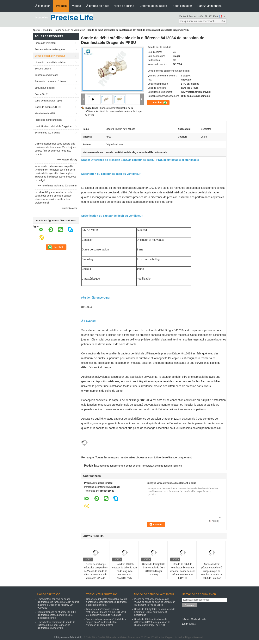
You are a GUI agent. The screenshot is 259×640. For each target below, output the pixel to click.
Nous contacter (182, 5)
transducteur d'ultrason (47, 75)
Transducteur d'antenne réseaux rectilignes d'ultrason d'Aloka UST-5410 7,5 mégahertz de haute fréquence (106, 612)
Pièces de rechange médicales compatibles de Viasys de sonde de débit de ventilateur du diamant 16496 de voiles (96, 573)
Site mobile (189, 624)
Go (223, 21)
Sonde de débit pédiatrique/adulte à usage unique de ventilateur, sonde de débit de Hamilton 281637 (212, 573)
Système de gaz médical (47, 132)
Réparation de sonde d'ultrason (51, 81)
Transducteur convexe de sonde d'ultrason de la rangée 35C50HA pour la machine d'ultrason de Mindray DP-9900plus (58, 603)
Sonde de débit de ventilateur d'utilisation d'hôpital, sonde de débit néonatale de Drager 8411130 (182, 571)
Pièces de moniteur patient (48, 120)
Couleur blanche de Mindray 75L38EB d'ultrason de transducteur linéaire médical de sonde (57, 615)
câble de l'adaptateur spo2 (48, 100)
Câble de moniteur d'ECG (48, 107)
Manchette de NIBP (45, 113)
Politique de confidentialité (67, 637)
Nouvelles (41, 17)
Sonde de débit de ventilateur (70, 30)
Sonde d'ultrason (43, 68)
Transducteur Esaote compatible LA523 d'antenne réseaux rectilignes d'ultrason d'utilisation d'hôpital (106, 602)
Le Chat (160, 103)
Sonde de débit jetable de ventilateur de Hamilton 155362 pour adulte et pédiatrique (154, 612)
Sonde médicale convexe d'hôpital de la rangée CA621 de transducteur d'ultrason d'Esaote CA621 (106, 622)
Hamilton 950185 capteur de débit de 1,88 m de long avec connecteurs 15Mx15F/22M (124, 571)
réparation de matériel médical (50, 62)
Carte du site (198, 619)
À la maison (43, 5)
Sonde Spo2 (41, 94)
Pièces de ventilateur (45, 43)
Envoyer (189, 605)
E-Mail (185, 619)
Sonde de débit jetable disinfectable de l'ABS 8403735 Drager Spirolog (153, 569)
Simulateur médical (45, 88)
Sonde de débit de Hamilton (167, 465)
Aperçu (36, 30)
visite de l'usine (124, 5)
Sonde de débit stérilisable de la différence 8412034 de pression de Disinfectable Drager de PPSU (113, 111)
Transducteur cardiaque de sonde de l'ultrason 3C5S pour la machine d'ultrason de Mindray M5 (56, 625)
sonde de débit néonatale (139, 465)
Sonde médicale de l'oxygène (50, 49)
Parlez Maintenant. (209, 5)
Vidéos (76, 5)
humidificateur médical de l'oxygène (53, 126)
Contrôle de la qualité (153, 5)
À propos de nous (97, 5)
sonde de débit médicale (112, 465)
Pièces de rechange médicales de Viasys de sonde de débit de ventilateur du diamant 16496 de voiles (154, 602)
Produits (61, 5)
